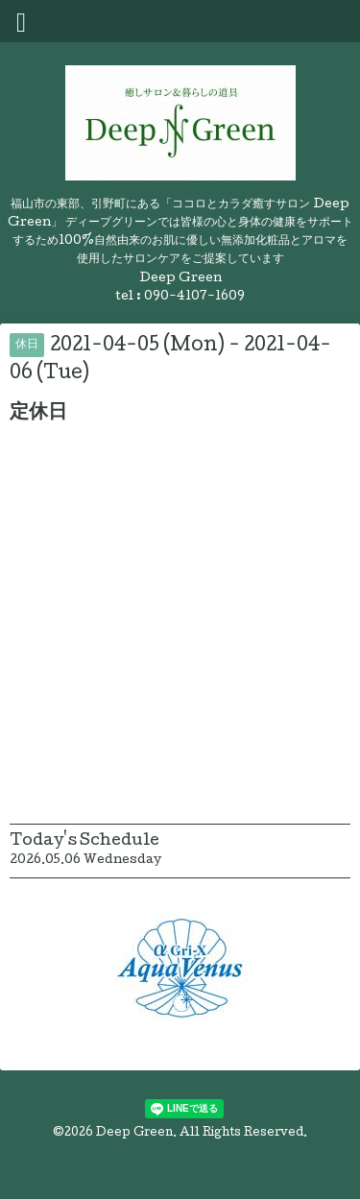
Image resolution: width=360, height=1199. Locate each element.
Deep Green (134, 1133)
